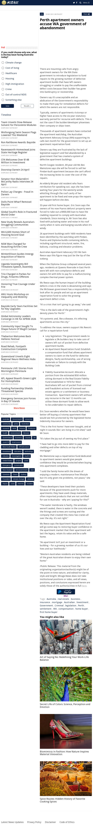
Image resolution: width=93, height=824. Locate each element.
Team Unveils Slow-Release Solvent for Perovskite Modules (18, 124)
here (84, 585)
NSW (14, 428)
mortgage (57, 602)
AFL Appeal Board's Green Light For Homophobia (18, 380)
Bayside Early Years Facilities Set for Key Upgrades (19, 307)
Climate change (13, 62)
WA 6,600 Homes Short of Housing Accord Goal (15, 233)
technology (29, 451)
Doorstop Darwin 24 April (15, 169)
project (18, 460)
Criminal (59, 605)
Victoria (22, 428)
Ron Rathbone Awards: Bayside (18, 142)
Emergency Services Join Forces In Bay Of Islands (18, 400)
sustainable (18, 465)
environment (15, 433)
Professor (31, 428)
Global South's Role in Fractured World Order (19, 213)
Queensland (7, 437)
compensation (66, 608)
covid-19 (6, 442)
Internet (21, 484)
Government (46, 605)
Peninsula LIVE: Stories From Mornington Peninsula (17, 370)
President (6, 479)
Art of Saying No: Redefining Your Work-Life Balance (64, 658)
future (15, 474)
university (28, 419)
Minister (26, 433)
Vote (7, 106)
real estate (63, 598)
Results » (27, 106)
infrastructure (24, 447)
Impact (5, 484)
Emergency (7, 465)
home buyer (81, 608)
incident (30, 484)
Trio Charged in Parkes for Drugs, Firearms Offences (16, 275)
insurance (45, 602)
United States (8, 460)
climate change (18, 479)
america (30, 479)
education (18, 451)
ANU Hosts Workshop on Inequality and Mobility (15, 296)
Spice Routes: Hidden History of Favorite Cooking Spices (62, 800)
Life (42, 14)
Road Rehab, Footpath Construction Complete (14, 348)
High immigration (14, 83)
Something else (13, 99)
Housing (9, 78)
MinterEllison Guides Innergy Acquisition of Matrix (17, 255)
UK (35, 437)
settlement (45, 608)
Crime (8, 89)
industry (6, 456)
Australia (51, 598)
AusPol (27, 456)
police (16, 424)
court (13, 484)
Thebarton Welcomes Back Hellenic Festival (16, 338)
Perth (81, 605)
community (7, 424)
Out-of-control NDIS (15, 94)
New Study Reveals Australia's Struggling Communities (17, 223)
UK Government (21, 470)
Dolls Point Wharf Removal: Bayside (16, 203)
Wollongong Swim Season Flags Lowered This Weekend (18, 134)
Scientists (6, 474)
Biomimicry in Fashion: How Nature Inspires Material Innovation (64, 753)
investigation (16, 456)
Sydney (23, 474)
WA (55, 608)
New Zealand (7, 470)
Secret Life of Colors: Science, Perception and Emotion (65, 706)
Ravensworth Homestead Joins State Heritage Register (18, 151)
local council (16, 442)
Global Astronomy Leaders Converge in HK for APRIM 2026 (18, 318)
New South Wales (9, 447)
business (75, 598)
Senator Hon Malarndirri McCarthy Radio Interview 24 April (17, 181)
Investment (82, 602)
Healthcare (11, 73)
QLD (32, 470)
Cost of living (12, 67)
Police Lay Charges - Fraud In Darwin (17, 193)
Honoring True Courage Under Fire (18, 285)
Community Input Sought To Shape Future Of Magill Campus (19, 328)
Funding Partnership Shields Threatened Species (17, 390)
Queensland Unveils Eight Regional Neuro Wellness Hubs (18, 358)
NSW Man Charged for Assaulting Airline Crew (14, 245)
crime (26, 460)
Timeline (6, 114)
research (6, 428)
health (5, 433)
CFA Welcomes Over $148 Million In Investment (15, 161)
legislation (70, 605)
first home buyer (48, 612)
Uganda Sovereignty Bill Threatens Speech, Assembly (17, 265)
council (27, 437)
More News (19, 408)
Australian (69, 602)
